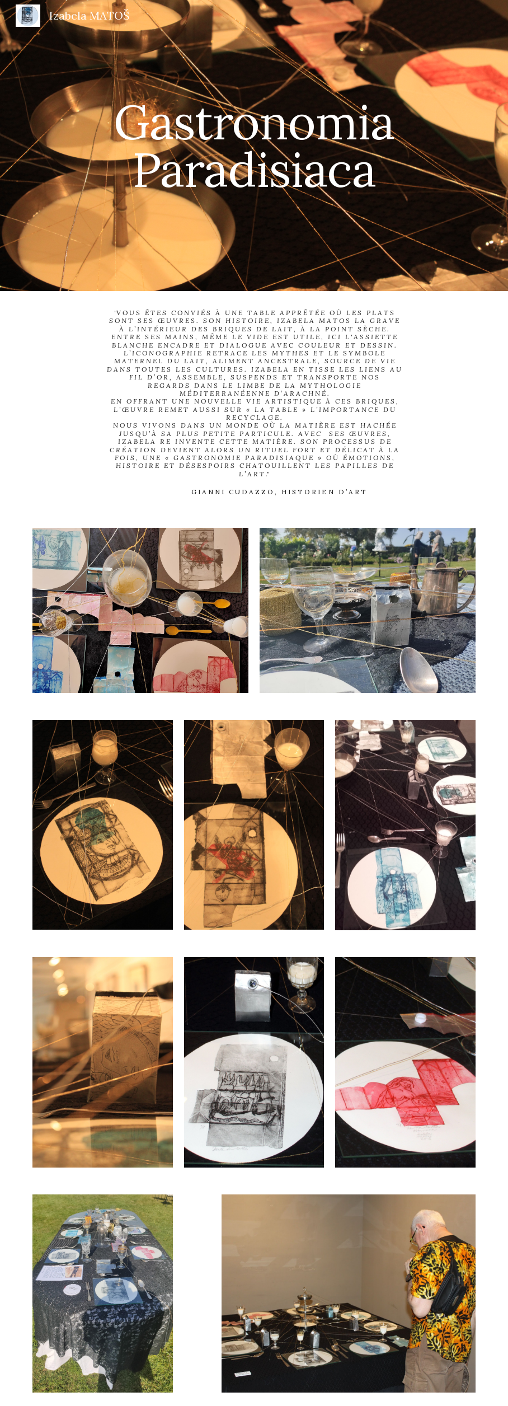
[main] (253, 145)
